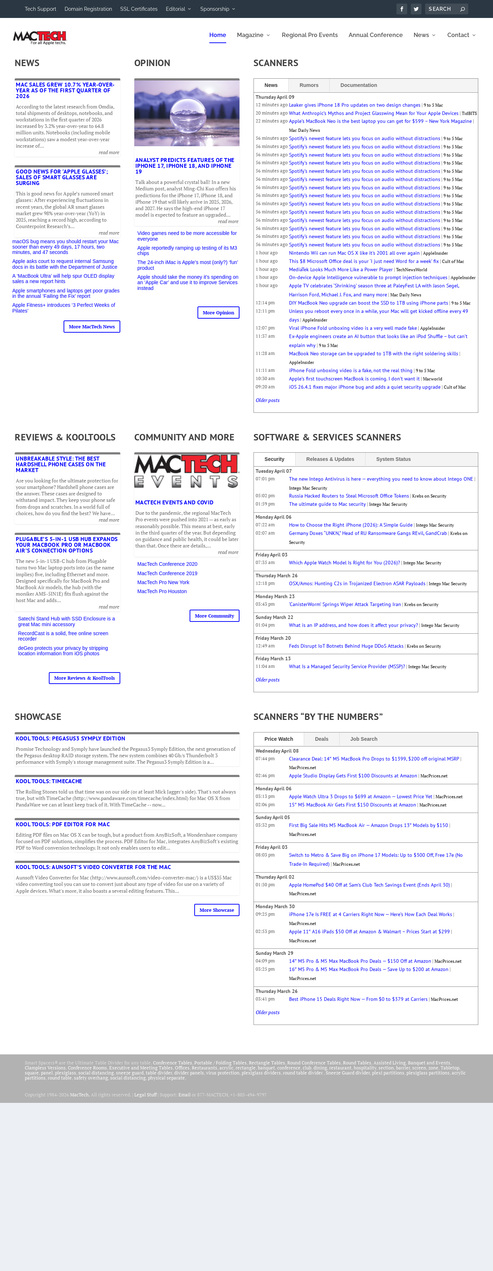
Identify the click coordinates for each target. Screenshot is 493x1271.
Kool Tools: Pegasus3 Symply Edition (71, 743)
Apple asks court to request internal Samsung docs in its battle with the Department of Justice (64, 268)
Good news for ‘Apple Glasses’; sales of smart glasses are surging (62, 182)
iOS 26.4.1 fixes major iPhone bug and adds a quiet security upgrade (365, 392)
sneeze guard (130, 1077)
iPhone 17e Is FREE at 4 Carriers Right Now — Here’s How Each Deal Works (370, 919)
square (32, 1077)
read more (109, 157)
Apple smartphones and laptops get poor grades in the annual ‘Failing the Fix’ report (66, 298)
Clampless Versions (45, 1072)
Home (217, 40)
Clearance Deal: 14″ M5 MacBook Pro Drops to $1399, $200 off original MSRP (374, 763)
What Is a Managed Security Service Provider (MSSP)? (347, 671)
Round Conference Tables (314, 1067)
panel (47, 1077)
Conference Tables (172, 1067)
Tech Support (40, 9)
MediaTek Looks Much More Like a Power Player (341, 274)
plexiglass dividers (261, 1077)
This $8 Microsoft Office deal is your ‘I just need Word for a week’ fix (364, 266)
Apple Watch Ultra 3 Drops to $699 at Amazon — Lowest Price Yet (360, 801)
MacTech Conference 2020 (167, 569)
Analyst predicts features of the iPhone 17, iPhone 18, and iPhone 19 (184, 170)
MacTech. (80, 1099)
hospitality (365, 1072)
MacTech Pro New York (164, 587)
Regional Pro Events (310, 40)
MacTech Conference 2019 (167, 578)
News (421, 40)
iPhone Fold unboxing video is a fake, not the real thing (351, 375)
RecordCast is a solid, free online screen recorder (63, 641)
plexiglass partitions (428, 1077)
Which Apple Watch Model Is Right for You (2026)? (344, 567)
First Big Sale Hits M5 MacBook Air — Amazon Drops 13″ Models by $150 (368, 830)
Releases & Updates (330, 464)
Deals (321, 744)
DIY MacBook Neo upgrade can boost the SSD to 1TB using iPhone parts (368, 308)
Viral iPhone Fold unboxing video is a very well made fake (353, 333)
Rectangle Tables (267, 1067)
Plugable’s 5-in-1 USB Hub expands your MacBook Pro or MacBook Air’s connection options (67, 549)
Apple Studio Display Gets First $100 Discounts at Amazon (353, 780)
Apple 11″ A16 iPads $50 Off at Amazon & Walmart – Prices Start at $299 (369, 936)
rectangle (246, 1072)
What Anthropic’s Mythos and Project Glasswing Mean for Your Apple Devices (374, 118)
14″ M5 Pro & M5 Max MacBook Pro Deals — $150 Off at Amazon (360, 966)
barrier (403, 1072)
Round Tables (357, 1067)
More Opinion (218, 317)
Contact (458, 40)
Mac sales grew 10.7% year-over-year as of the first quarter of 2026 (65, 95)
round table (60, 1083)
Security (274, 464)
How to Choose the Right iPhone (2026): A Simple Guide (351, 530)
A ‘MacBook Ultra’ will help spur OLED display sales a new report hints (63, 283)
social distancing (96, 1077)
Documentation (358, 90)
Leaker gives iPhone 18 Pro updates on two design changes (354, 110)
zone (433, 1072)
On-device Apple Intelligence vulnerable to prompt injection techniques (368, 282)
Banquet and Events (429, 1067)
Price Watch (279, 744)
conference (289, 1072)
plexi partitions (388, 1077)
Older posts (268, 405)
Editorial (175, 9)
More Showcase (217, 915)
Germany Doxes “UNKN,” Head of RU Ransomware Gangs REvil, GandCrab (368, 538)
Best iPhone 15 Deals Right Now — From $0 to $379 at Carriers (358, 1004)
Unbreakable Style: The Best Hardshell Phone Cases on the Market (61, 469)
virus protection (222, 1077)
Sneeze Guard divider (348, 1077)
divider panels (189, 1077)
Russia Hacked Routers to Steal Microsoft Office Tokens (349, 501)
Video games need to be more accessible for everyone (187, 240)
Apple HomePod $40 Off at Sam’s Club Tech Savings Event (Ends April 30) (369, 890)
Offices (182, 1072)
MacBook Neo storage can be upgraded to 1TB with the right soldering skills (373, 358)
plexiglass (65, 1077)
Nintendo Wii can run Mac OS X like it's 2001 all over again (354, 258)
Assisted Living (389, 1067)
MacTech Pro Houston (162, 596)
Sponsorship (214, 9)
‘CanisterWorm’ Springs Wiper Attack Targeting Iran (345, 609)
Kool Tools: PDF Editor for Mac (63, 829)
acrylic (226, 1072)
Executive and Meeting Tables (141, 1072)
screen (419, 1072)
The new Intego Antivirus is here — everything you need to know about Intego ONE (381, 484)
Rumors (308, 90)
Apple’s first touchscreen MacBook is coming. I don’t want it (354, 383)
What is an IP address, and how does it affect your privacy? (353, 630)
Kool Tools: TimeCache (49, 786)
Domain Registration (88, 9)
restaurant (340, 1072)
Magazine (250, 40)
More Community (214, 621)
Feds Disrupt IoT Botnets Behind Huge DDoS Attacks (346, 651)
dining (320, 1072)
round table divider (303, 1077)
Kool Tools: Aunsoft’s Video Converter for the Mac (93, 871)
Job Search (363, 744)
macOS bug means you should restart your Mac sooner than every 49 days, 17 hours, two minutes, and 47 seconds (65, 252)
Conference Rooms (87, 1072)
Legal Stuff (145, 1099)
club (307, 1072)
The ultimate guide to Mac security (327, 509)
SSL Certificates (139, 9)
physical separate (166, 1083)
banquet (266, 1072)
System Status (393, 464)
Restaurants (204, 1072)
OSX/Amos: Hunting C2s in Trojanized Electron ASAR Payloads (357, 588)
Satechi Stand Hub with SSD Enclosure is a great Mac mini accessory (66, 626)
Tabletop (450, 1072)
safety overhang (91, 1083)
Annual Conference (376, 40)
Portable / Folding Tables (220, 1067)
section (386, 1072)
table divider (159, 1077)
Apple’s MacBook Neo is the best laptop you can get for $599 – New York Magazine (380, 126)
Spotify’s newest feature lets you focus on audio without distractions (364, 143)
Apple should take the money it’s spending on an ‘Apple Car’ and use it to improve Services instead (188, 287)
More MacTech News (92, 331)
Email (184, 1099)
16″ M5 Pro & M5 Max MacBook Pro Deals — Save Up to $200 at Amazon (368, 974)
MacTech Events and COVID (174, 507)
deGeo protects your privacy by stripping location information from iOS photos (63, 655)
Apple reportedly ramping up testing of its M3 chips (187, 255)
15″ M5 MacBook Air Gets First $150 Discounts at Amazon (352, 809)
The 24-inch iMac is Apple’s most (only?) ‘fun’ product (188, 270)
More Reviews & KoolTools (84, 683)
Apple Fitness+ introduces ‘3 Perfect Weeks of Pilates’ (63, 312)
